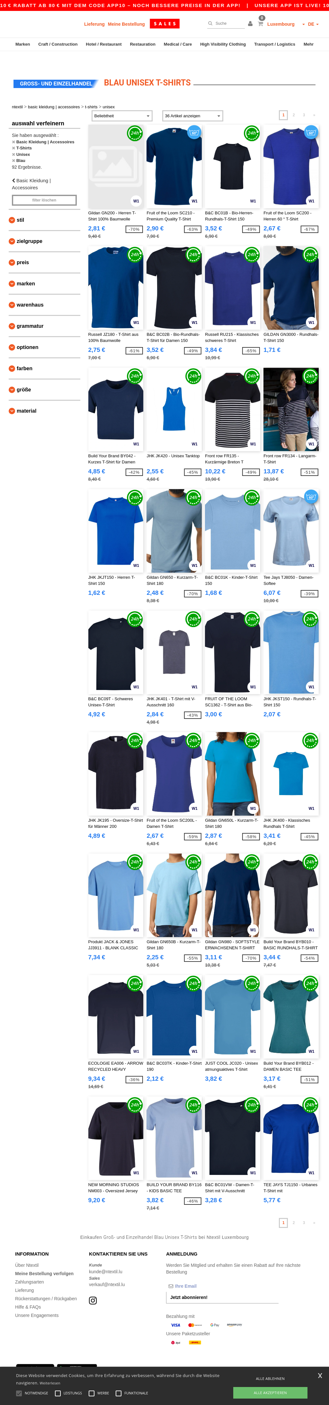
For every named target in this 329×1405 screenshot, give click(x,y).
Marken (22, 44)
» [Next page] (314, 100)
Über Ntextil (27, 1250)
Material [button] (26, 396)
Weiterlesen (50, 1383)
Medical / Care (178, 44)
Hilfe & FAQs (28, 1292)
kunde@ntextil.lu (105, 1257)
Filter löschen (44, 185)
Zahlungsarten (29, 1267)
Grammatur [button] (30, 311)
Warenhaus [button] (30, 290)
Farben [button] (24, 354)
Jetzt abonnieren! (189, 1282)
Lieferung (94, 24)
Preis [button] (23, 248)
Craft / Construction (57, 44)
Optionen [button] (28, 333)
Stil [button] (20, 205)
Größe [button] (24, 375)
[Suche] (224, 23)
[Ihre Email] (200, 1271)
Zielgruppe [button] (29, 226)
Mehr (309, 44)
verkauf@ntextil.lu (107, 1270)
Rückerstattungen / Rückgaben (46, 1284)
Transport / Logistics (274, 44)
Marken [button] (26, 269)
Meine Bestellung (126, 24)
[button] (251, 24)
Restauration (142, 44)
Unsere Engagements (36, 1300)
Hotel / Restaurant (103, 44)
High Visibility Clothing (223, 44)
